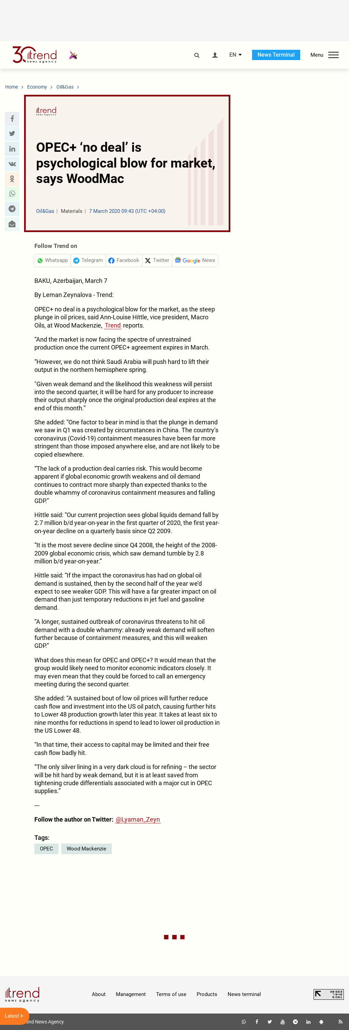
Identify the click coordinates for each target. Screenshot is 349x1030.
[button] (12, 118)
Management (131, 994)
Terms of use (171, 994)
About (99, 994)
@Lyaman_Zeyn (138, 819)
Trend (113, 325)
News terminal (244, 994)
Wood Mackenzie (86, 849)
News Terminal (276, 55)
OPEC (46, 849)
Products (207, 994)
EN (232, 55)
